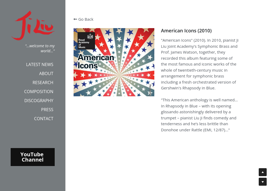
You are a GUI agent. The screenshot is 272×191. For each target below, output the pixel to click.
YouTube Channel (32, 157)
